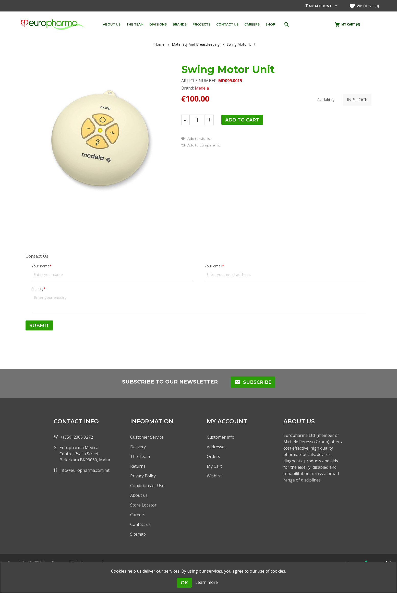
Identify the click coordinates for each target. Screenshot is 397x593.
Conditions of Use (147, 485)
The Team (140, 456)
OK (184, 583)
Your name (40, 266)
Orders (213, 456)
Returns (138, 466)
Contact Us (37, 256)
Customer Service (147, 437)
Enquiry (37, 288)
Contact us (140, 524)
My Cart (214, 466)
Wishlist (214, 476)
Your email (213, 266)
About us (139, 495)
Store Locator (143, 505)
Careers (137, 514)
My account (320, 6)
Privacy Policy (143, 476)
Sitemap (138, 534)
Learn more (206, 582)
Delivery (138, 447)
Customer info (220, 437)
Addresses (216, 447)
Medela (202, 88)
